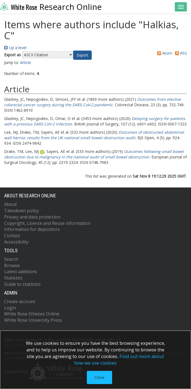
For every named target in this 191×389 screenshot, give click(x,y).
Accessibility (16, 242)
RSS (180, 53)
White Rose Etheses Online (31, 314)
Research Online (51, 6)
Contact (12, 236)
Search (11, 259)
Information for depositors (32, 229)
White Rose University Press (33, 320)
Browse (12, 265)
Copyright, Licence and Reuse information (47, 223)
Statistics (13, 278)
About (10, 204)
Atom (163, 53)
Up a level (15, 47)
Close (99, 377)
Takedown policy (21, 211)
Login (10, 308)
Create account (19, 301)
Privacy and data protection (32, 217)
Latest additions (20, 271)
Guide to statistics (22, 284)
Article (25, 62)
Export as (12, 54)
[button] (82, 55)
